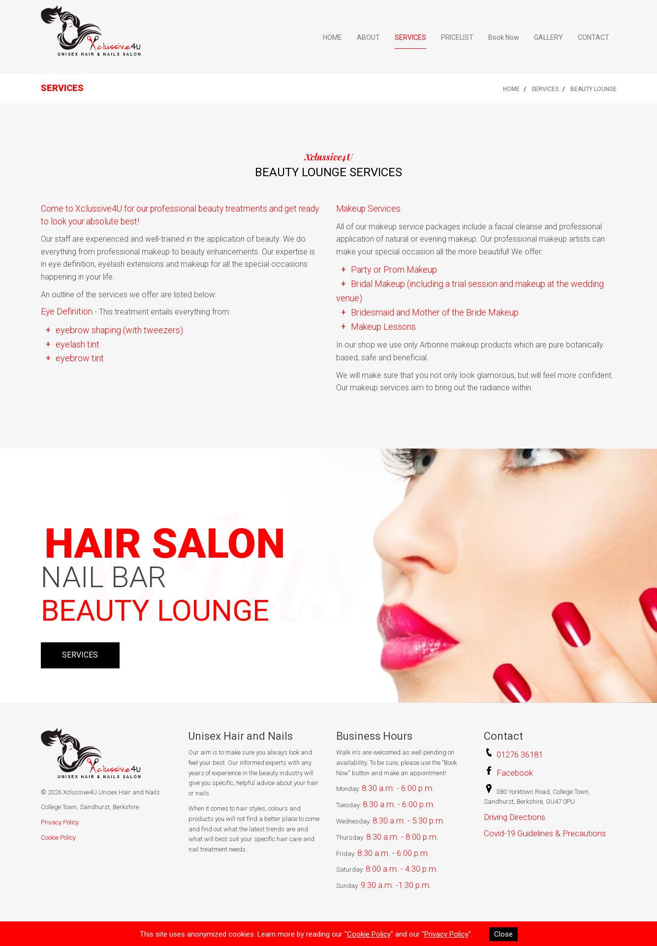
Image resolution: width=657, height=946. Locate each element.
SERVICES (410, 37)
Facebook (515, 773)
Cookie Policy (58, 837)
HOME (332, 37)
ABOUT (368, 37)
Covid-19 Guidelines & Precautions (545, 833)
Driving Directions (514, 817)
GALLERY (548, 37)
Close (503, 934)
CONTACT (593, 37)
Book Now (503, 37)
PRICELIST (457, 37)
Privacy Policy (60, 822)
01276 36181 (520, 754)
